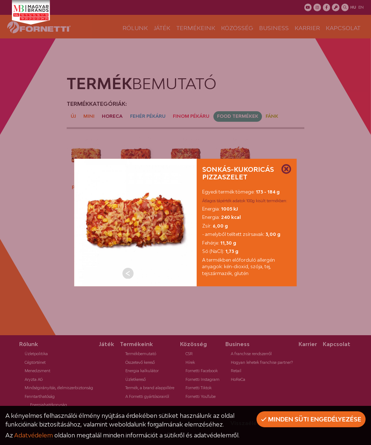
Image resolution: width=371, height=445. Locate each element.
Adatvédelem (33, 435)
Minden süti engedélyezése (311, 419)
